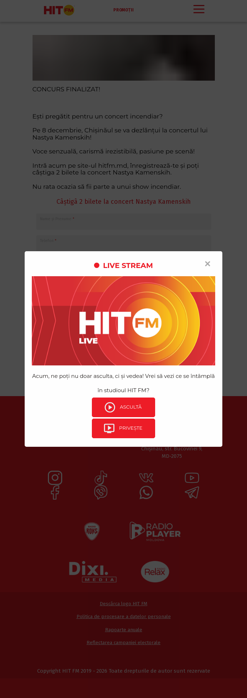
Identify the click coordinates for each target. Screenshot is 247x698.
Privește (123, 429)
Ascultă (122, 407)
